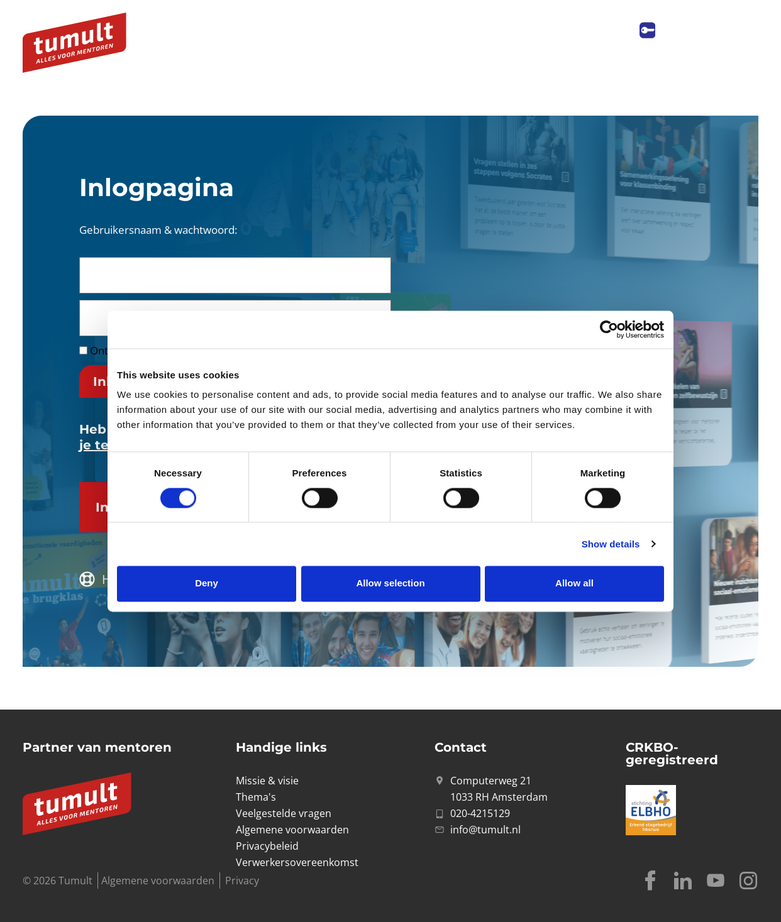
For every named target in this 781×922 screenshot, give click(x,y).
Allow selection (390, 583)
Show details (611, 544)
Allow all (574, 583)
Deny (206, 583)
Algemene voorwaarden (157, 880)
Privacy (242, 880)
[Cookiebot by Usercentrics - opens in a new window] (609, 329)
